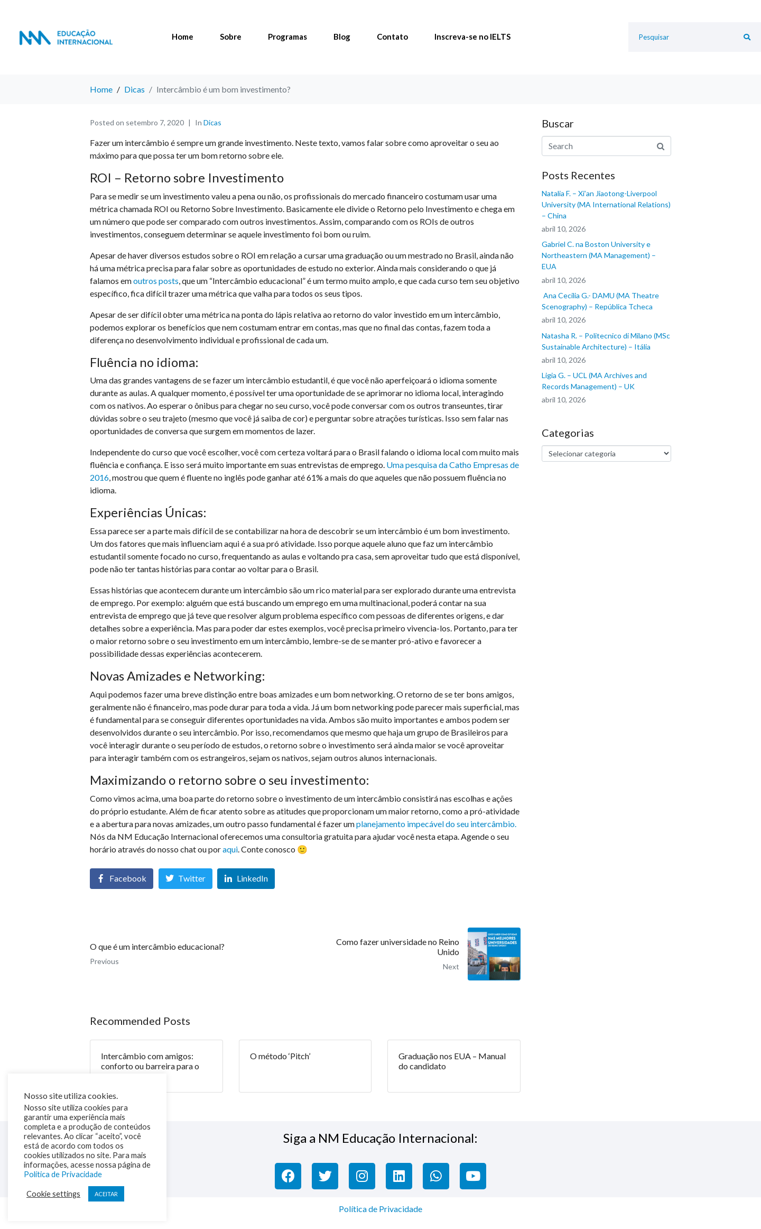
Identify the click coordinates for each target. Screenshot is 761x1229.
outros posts (156, 281)
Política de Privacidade (380, 1209)
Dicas (212, 122)
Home (182, 36)
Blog (341, 36)
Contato (392, 36)
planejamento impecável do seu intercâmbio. (436, 824)
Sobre (231, 36)
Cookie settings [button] (53, 1193)
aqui (230, 849)
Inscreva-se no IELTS (472, 36)
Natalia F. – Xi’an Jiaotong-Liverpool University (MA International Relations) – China (606, 204)
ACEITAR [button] (106, 1193)
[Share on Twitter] (185, 878)
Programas (287, 36)
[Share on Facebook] (121, 878)
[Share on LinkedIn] (246, 878)
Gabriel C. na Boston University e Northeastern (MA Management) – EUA (599, 255)
